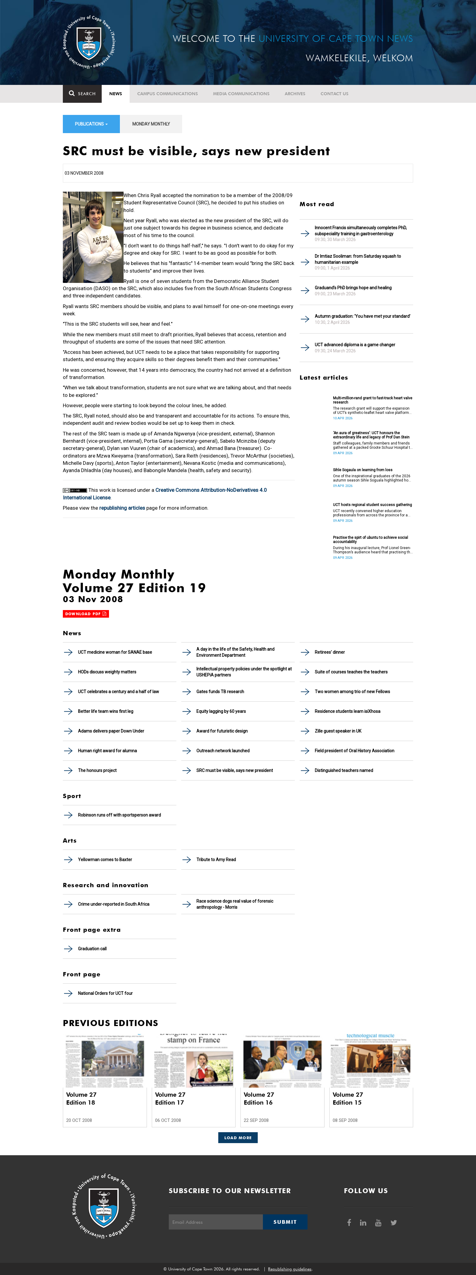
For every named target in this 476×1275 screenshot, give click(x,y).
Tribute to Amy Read (216, 859)
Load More (238, 1137)
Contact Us (334, 93)
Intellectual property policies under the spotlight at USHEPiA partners (244, 671)
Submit (285, 1222)
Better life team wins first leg (105, 711)
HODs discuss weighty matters (107, 671)
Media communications (241, 93)
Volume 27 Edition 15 (348, 1098)
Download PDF (86, 614)
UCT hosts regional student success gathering (372, 505)
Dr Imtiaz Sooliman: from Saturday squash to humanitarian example (358, 259)
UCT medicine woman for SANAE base (115, 652)
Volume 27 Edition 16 (259, 1098)
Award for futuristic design (222, 731)
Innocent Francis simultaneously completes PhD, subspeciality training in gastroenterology (361, 230)
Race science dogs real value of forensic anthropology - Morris (234, 904)
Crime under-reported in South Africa (113, 904)
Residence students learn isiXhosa (347, 711)
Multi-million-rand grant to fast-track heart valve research (372, 400)
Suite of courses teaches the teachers (351, 671)
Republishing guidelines (289, 1269)
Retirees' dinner (330, 652)
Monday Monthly (151, 124)
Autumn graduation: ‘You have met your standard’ (362, 316)
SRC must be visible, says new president (234, 770)
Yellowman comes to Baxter (105, 859)
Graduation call (92, 948)
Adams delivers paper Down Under (111, 731)
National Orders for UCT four (105, 993)
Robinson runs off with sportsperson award (119, 815)
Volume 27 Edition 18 (81, 1098)
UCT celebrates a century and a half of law (118, 691)
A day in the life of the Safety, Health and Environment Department (235, 652)
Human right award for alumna (107, 750)
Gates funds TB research (220, 691)
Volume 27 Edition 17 (170, 1098)
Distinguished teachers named (344, 770)
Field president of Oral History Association (354, 750)
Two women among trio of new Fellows (352, 691)
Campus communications (167, 93)
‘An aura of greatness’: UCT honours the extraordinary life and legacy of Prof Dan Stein (371, 435)
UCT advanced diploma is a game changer (355, 344)
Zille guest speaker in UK (338, 731)
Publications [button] (91, 124)
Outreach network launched (223, 750)
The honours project (97, 770)
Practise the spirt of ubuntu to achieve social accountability (370, 539)
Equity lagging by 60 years (221, 711)
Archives (295, 93)
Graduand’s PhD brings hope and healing (353, 287)
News (115, 93)
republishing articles (122, 508)
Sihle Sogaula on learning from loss (363, 470)
